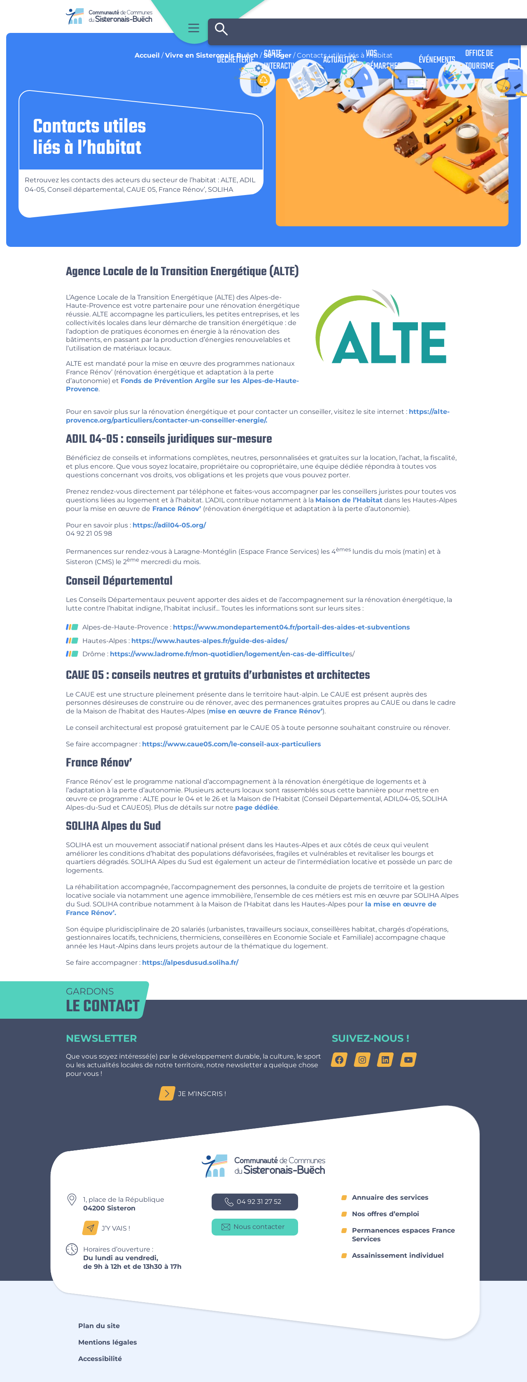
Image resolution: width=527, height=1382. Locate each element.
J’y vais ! (108, 1228)
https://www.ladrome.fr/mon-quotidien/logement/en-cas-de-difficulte (229, 654)
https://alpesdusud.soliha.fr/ (190, 962)
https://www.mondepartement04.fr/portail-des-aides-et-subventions (291, 627)
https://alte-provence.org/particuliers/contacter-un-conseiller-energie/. (258, 416)
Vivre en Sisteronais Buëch (211, 55)
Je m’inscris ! (194, 1094)
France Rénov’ (176, 509)
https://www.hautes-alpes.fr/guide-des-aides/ (209, 641)
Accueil (147, 55)
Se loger (277, 55)
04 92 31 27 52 (253, 1202)
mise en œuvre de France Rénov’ (265, 711)
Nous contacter (253, 1227)
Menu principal (193, 27)
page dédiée (256, 807)
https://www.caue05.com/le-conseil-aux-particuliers (231, 744)
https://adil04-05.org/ (169, 525)
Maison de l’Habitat (348, 500)
